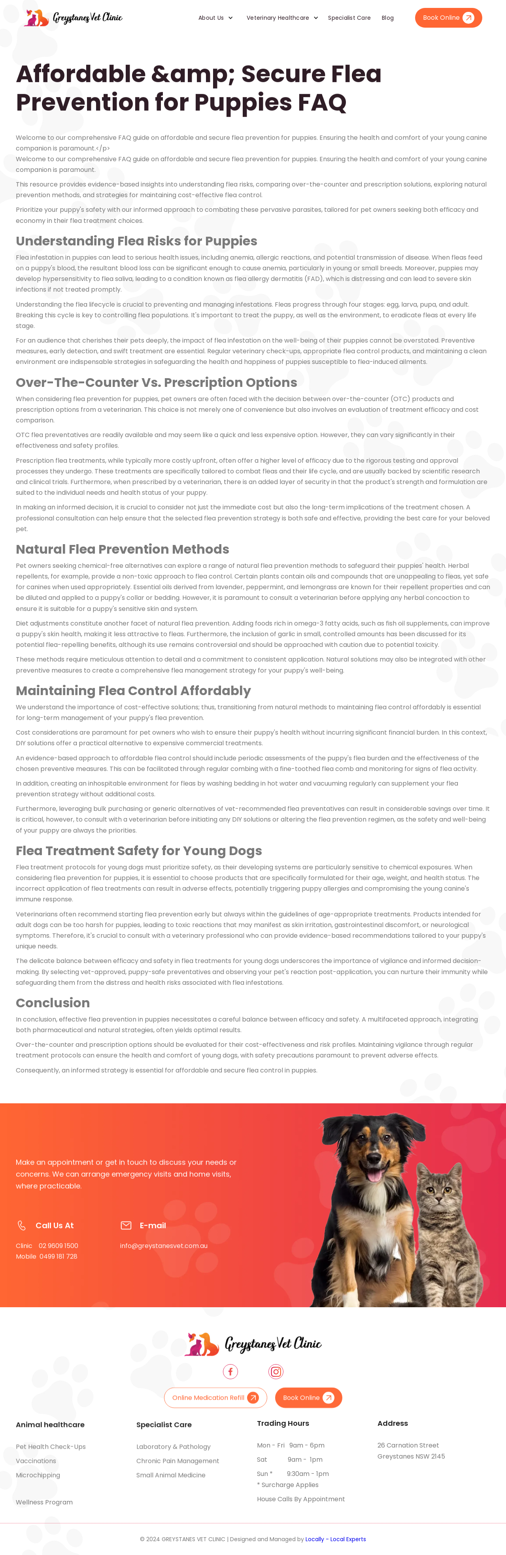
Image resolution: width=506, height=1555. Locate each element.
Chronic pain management (177, 1466)
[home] (73, 17)
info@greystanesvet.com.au (164, 1257)
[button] (213, 18)
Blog (388, 18)
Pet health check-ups (51, 1452)
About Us (211, 18)
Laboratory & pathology (173, 1452)
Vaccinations (36, 1466)
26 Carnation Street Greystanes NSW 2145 (411, 1451)
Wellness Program (44, 1502)
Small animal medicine (171, 1480)
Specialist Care (349, 18)
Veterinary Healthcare (278, 18)
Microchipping (38, 1480)
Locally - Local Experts (336, 1539)
